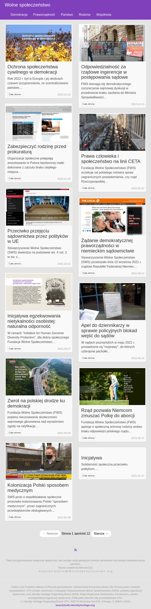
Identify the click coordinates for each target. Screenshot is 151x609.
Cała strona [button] (15, 94)
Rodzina (84, 14)
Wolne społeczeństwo (27, 4)
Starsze (101, 533)
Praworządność (44, 14)
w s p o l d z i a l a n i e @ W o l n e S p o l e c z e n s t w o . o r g (75, 571)
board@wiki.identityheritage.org (75, 605)
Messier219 (85, 567)
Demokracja (19, 14)
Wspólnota (103, 14)
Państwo (67, 14)
